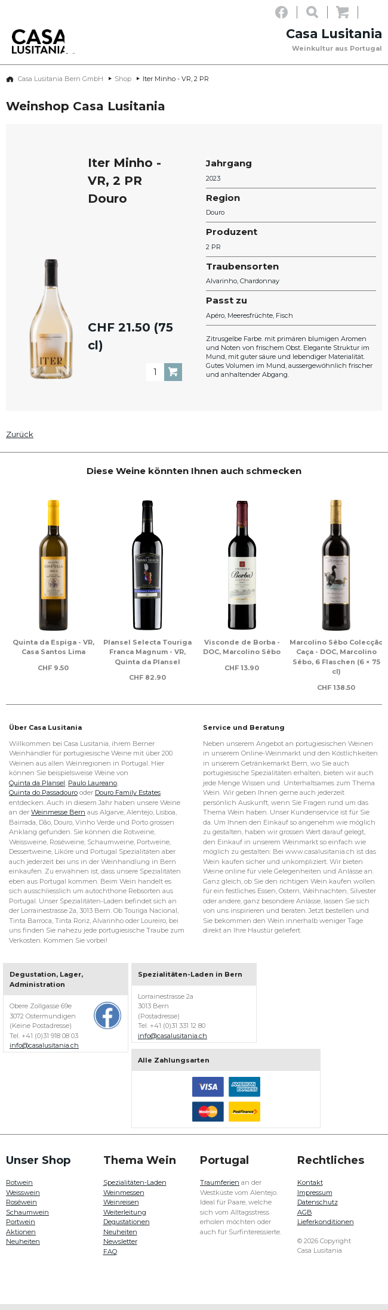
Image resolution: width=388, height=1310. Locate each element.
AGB (304, 1218)
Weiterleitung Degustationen (126, 1223)
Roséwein (21, 1208)
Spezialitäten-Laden (135, 1188)
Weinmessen (123, 1198)
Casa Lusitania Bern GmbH (60, 84)
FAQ (110, 1257)
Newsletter (120, 1247)
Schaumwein (27, 1218)
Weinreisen (121, 1208)
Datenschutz (317, 1208)
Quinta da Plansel (37, 789)
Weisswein (23, 1198)
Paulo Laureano (92, 789)
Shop (123, 84)
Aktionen (21, 1238)
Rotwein (19, 1188)
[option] (53, 589)
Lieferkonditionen (325, 1228)
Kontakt (310, 1188)
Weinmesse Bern (58, 818)
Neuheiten (23, 1247)
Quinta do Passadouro (43, 798)
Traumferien (219, 1188)
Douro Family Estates (128, 798)
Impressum (314, 1198)
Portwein (20, 1228)
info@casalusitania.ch (44, 1051)
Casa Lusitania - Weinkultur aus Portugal (51, 49)
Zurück (19, 440)
